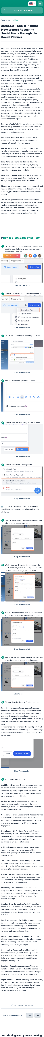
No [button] (37, 1015)
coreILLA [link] (14, 20)
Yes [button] (29, 1015)
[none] (32, 3)
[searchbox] (22, 10)
